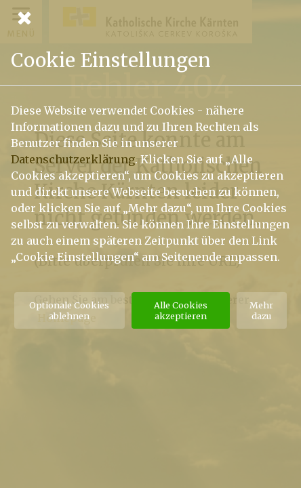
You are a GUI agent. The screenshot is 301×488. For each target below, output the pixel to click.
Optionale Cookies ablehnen (69, 310)
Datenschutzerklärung (73, 159)
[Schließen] (150, 17)
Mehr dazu (261, 310)
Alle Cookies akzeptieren (180, 310)
